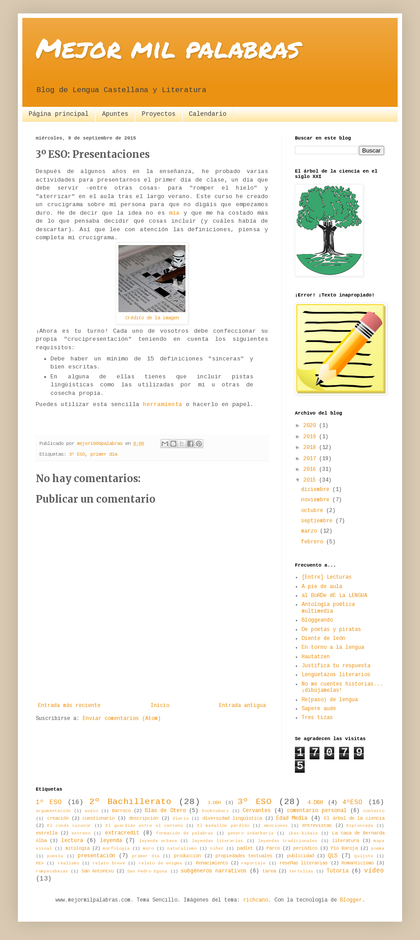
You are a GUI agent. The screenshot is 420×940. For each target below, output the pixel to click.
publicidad (300, 856)
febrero (313, 542)
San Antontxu (97, 871)
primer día (103, 454)
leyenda (111, 841)
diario (180, 818)
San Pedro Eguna (147, 871)
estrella (46, 833)
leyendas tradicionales (287, 840)
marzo (310, 531)
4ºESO (352, 802)
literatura (345, 840)
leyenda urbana (158, 840)
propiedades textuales (243, 856)
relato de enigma (160, 863)
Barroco (121, 810)
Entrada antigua (242, 706)
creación (57, 818)
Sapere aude (319, 709)
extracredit (122, 833)
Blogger (351, 900)
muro (148, 848)
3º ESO (77, 454)
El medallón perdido (223, 825)
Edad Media (292, 818)
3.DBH (214, 802)
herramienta (162, 404)
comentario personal (317, 811)
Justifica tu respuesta (336, 666)
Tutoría (338, 871)
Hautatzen (316, 657)
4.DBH (315, 803)
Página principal (58, 114)
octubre (313, 511)
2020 (311, 426)
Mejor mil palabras (168, 47)
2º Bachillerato (130, 802)
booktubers (215, 811)
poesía (55, 856)
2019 (311, 437)
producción (187, 856)
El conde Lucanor (69, 825)
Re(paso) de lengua (330, 700)
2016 (311, 469)
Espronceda (359, 825)
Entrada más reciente (69, 706)
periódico (305, 848)
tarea (269, 871)
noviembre (316, 500)
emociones (276, 825)
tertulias (301, 871)
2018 (311, 448)
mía (174, 213)
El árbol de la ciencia (354, 818)
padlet (245, 848)
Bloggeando (317, 620)
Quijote (363, 856)
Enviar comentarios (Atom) (122, 719)
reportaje (253, 863)
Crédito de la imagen (152, 318)
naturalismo (182, 848)
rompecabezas (52, 871)
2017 (311, 459)
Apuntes (115, 114)
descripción (143, 818)
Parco (273, 848)
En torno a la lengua (333, 647)
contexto (373, 811)
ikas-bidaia (303, 833)
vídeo (374, 870)
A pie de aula (322, 587)
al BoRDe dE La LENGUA (334, 596)
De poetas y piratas (331, 630)
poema (377, 848)
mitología (77, 848)
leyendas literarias (217, 840)
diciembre (316, 490)
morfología (116, 848)
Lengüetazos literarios (336, 675)
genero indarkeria (250, 833)
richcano (255, 900)
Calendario (208, 114)
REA (40, 863)
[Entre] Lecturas (327, 577)
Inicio (160, 706)
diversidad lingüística (232, 818)
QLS (332, 856)
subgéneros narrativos (214, 871)
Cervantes (257, 811)
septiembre (318, 521)
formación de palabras (184, 833)
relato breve (108, 863)
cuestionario (98, 818)
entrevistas (317, 825)
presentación (96, 856)
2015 (311, 480)
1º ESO (49, 802)
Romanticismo (357, 863)
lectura (72, 841)
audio (91, 811)
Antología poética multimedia (328, 607)
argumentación (53, 811)
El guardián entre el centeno (144, 825)
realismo (68, 863)
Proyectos (159, 114)
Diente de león (323, 638)
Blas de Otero (165, 811)
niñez (216, 848)
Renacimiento (212, 863)
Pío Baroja (344, 848)
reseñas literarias (303, 863)
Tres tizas (317, 718)
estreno (80, 833)
